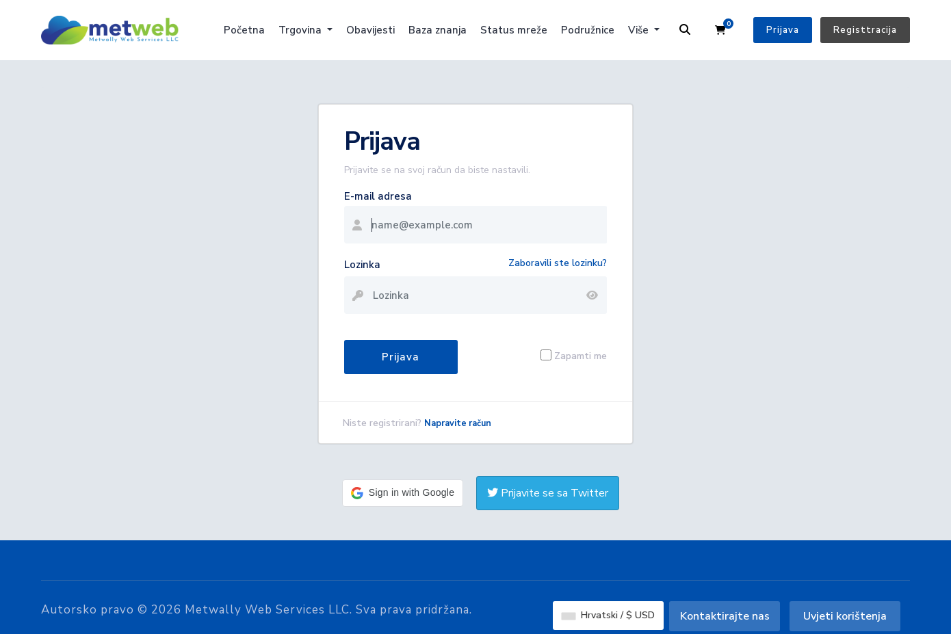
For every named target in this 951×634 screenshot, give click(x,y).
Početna (244, 30)
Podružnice (587, 30)
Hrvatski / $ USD (608, 615)
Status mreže (513, 30)
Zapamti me (580, 355)
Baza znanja (437, 30)
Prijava (782, 30)
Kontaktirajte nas (725, 616)
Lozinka (362, 265)
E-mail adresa (378, 196)
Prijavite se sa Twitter (547, 493)
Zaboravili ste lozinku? (557, 262)
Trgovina (301, 30)
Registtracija (865, 30)
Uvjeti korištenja (845, 616)
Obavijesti (370, 30)
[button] (402, 493)
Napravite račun (457, 423)
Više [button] (639, 30)
